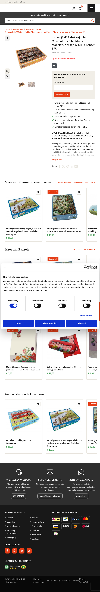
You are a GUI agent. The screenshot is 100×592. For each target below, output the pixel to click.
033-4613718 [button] (18, 496)
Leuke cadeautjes (33, 29)
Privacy (57, 580)
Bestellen (11, 522)
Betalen (35, 518)
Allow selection (50, 323)
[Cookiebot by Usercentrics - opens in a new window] (85, 267)
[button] (79, 8)
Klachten (35, 530)
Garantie (10, 518)
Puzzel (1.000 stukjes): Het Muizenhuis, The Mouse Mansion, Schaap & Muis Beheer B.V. (46, 32)
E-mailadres (59, 82)
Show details (86, 315)
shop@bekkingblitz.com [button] (50, 496)
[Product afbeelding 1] (21, 84)
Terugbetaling (37, 526)
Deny (18, 323)
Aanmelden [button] (81, 496)
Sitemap (66, 580)
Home (7, 29)
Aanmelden (62, 94)
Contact (35, 539)
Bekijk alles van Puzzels (84, 250)
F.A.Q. (49, 580)
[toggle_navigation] (91, 8)
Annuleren (36, 534)
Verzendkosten (13, 526)
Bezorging (11, 537)
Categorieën (18, 29)
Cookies (75, 580)
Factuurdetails (38, 522)
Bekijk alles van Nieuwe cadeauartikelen (76, 182)
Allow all (82, 323)
